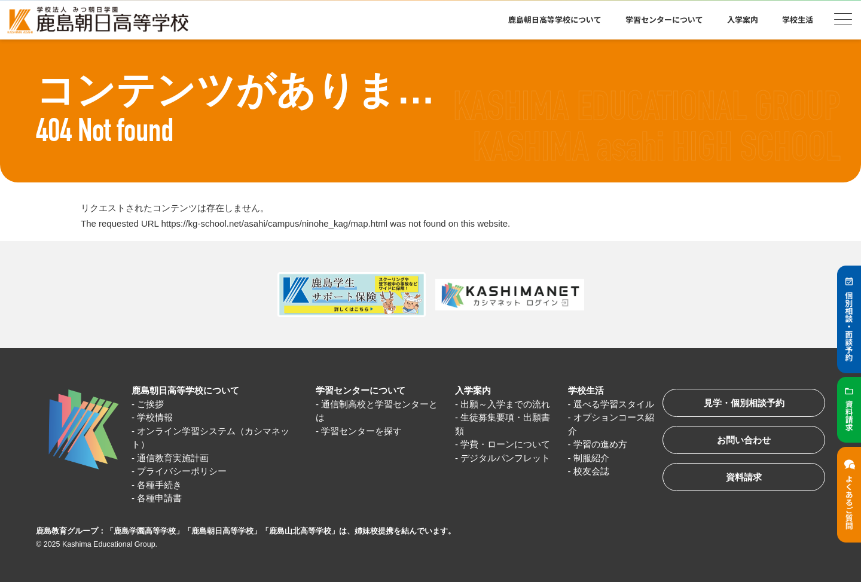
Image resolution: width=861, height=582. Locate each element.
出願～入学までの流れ (505, 404)
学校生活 (797, 19)
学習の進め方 (600, 444)
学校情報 (155, 417)
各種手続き (159, 485)
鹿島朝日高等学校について (555, 19)
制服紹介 (591, 458)
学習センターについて (664, 19)
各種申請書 (159, 498)
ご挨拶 (150, 404)
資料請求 (744, 477)
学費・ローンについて (505, 444)
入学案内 (742, 19)
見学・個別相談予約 (744, 403)
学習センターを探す (361, 431)
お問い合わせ (744, 440)
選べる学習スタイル (613, 404)
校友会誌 (591, 471)
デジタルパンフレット (505, 458)
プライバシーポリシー (182, 471)
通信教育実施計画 (173, 458)
